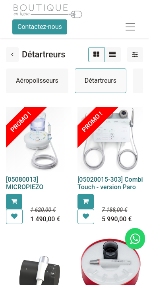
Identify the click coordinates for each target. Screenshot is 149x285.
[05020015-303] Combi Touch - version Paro (110, 183)
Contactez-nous (39, 26)
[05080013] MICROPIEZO (24, 183)
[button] (14, 201)
